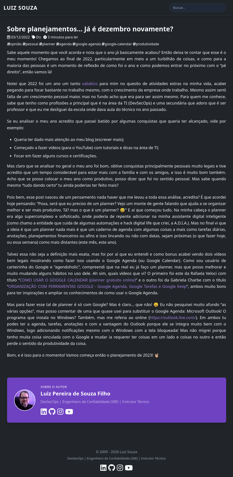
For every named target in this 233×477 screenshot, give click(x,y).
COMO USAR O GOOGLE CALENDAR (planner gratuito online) (78, 280)
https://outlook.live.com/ (173, 317)
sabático (90, 83)
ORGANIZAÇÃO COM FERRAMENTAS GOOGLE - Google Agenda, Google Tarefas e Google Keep (97, 286)
